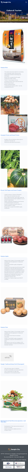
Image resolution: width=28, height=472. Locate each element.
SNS (23, 18)
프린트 (26, 18)
